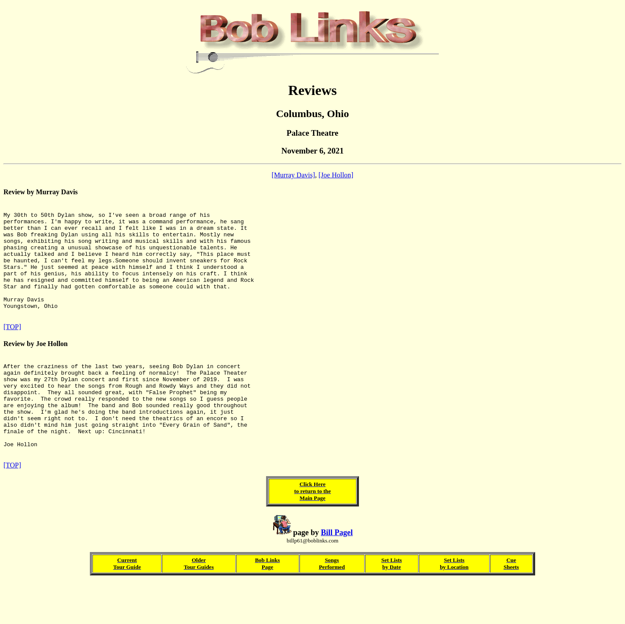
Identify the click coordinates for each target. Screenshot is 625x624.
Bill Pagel (337, 574)
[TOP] (12, 349)
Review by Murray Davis (40, 192)
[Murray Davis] (293, 175)
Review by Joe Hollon (35, 365)
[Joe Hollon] (336, 175)
